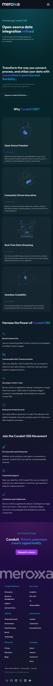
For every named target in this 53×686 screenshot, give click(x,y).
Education (8, 652)
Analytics (33, 592)
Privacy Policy (25, 668)
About (32, 648)
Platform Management (9, 597)
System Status (10, 608)
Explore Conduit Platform (15, 95)
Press (32, 661)
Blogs (7, 657)
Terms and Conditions (12, 668)
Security (34, 668)
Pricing (7, 648)
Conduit (32, 619)
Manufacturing (10, 628)
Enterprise (9, 592)
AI (30, 601)
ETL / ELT (33, 596)
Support (8, 603)
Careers (32, 652)
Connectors (34, 623)
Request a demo (26, 552)
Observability (35, 605)
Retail (7, 632)
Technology (9, 637)
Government (9, 623)
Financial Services (11, 619)
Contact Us (34, 657)
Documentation (35, 628)
